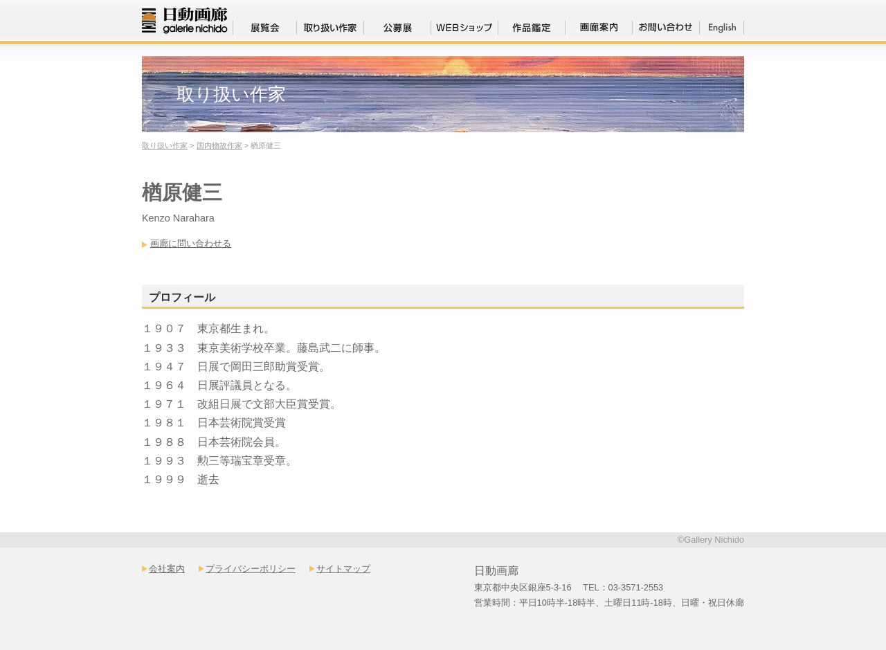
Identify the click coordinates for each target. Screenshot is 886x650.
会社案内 (167, 568)
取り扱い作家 (165, 145)
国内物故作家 (219, 145)
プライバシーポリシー (251, 568)
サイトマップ (343, 568)
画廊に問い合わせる (190, 243)
